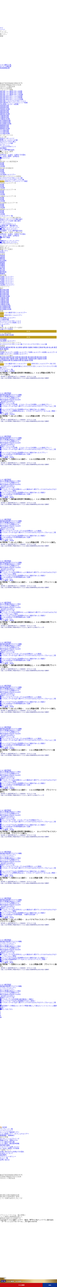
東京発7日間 (4, 291)
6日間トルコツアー (7, 278)
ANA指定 (28, 338)
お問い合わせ (5, 1160)
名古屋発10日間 (5, 124)
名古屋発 (3, 261)
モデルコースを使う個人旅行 (10, 221)
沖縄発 (2, 265)
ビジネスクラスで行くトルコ (13, 101)
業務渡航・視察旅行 (7, 1135)
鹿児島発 (3, 272)
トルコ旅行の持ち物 (7, 1142)
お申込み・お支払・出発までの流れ (13, 155)
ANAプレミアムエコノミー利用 (14, 103)
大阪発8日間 (4, 116)
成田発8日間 (4, 111)
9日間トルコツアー (7, 283)
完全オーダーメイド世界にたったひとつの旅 (9, 139)
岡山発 (2, 269)
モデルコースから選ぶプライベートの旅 (8, 142)
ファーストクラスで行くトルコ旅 (12, 179)
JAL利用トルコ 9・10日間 (9, 104)
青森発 (2, 274)
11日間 (2, 173)
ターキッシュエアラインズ (9, 1139)
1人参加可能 (4, 319)
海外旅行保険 (5, 1145)
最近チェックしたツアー (9, 227)
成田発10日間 (5, 114)
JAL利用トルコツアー (8, 175)
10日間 (2, 166)
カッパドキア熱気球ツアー (9, 1132)
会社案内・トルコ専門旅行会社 (11, 231)
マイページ (2, 28)
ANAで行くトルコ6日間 (11, 96)
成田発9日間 (4, 112)
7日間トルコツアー (7, 280)
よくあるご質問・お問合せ (9, 156)
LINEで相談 (5, 237)
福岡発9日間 (4, 127)
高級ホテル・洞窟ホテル (9, 1140)
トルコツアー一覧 (6, 216)
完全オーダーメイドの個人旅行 (11, 219)
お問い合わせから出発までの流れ (12, 1152)
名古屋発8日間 (5, 120)
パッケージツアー (6, 1130)
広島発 (2, 267)
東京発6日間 (4, 290)
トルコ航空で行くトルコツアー (13, 312)
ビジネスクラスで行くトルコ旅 (11, 178)
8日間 (2, 163)
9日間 (2, 165)
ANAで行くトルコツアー (11, 315)
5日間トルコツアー (7, 277)
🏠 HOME (3, 1127)
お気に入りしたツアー (9, 229)
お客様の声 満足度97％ (9, 226)
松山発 (2, 270)
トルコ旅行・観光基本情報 (9, 1143)
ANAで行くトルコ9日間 (11, 98)
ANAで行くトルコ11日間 (11, 99)
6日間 (2, 170)
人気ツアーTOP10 (4, 251)
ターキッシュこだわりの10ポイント (8, 145)
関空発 (2, 259)
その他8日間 (4, 130)
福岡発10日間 (5, 129)
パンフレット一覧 (6, 1129)
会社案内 (3, 1155)
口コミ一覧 (4, 1158)
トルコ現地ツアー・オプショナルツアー (14, 1134)
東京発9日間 (4, 295)
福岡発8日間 (4, 125)
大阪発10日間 (5, 119)
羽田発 (2, 256)
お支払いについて (6, 1153)
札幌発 (2, 264)
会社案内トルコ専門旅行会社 (7, 149)
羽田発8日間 (4, 106)
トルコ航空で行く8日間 (11, 91)
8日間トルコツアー (7, 282)
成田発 (2, 257)
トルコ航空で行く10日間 (11, 94)
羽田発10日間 (5, 109)
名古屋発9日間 (5, 122)
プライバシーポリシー (8, 1156)
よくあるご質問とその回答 (9, 1148)
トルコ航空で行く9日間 (11, 93)
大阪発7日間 (4, 299)
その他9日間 (4, 132)
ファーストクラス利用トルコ (10, 323)
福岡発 (2, 262)
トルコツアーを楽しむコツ (9, 1147)
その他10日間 (5, 133)
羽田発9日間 (4, 107)
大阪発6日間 (4, 298)
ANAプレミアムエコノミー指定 (14, 181)
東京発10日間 (5, 296)
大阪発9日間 (4, 117)
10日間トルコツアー (7, 285)
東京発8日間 (4, 293)
